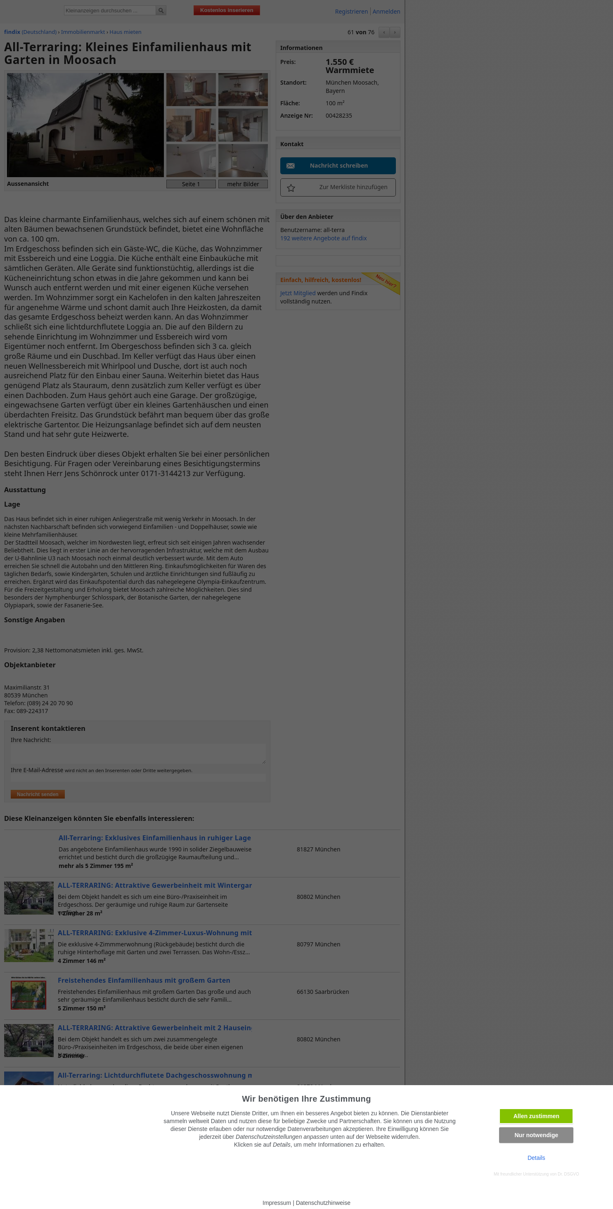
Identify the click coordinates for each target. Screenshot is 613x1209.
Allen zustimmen (536, 1116)
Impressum (277, 1203)
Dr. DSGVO (568, 1174)
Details (536, 1157)
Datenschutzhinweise (323, 1203)
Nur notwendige (536, 1135)
